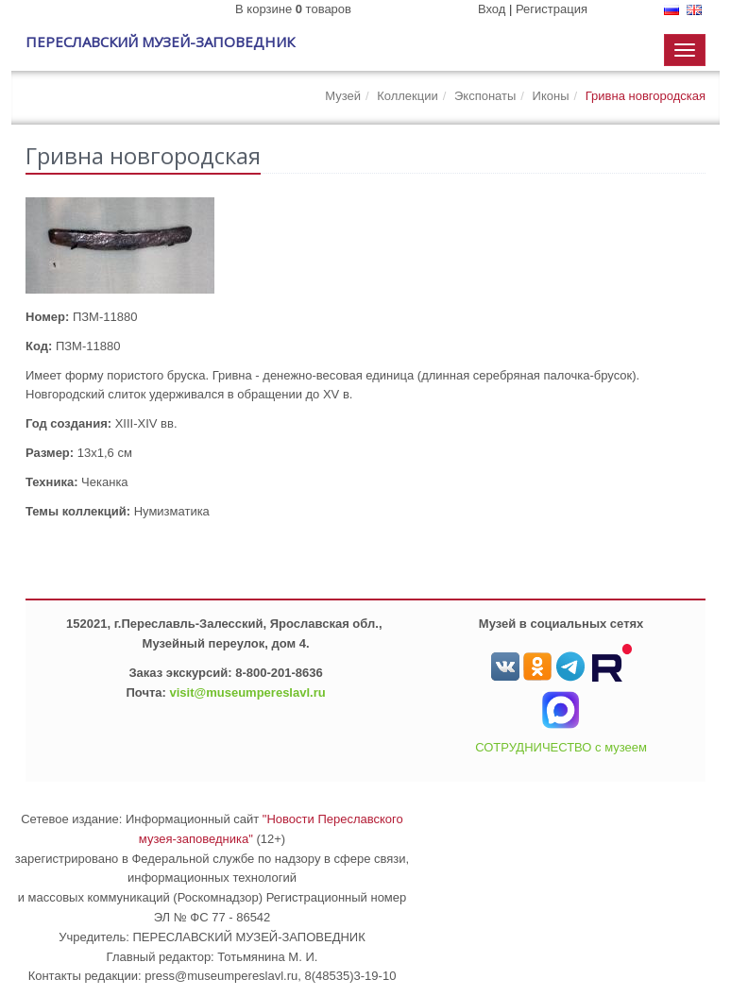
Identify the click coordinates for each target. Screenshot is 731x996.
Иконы (551, 96)
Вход (491, 9)
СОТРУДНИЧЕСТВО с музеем (561, 747)
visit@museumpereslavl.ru (248, 692)
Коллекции (407, 96)
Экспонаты (485, 96)
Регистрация (551, 9)
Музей (343, 96)
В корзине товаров (293, 9)
